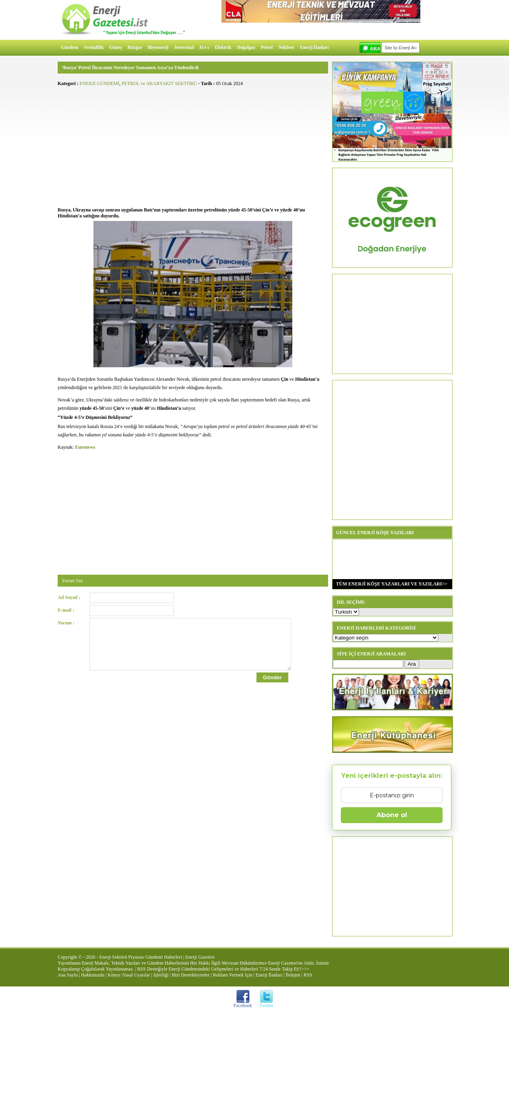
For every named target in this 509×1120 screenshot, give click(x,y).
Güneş (115, 47)
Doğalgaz (246, 47)
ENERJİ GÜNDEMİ (99, 83)
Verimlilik (94, 47)
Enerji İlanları (314, 47)
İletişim (293, 975)
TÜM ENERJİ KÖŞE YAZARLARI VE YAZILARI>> (389, 584)
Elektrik (223, 47)
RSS (307, 975)
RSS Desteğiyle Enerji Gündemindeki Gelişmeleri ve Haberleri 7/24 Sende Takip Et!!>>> (223, 969)
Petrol (267, 47)
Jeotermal (184, 47)
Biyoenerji (158, 47)
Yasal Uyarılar (136, 975)
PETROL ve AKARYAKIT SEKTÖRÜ (159, 83)
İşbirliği (161, 975)
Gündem (69, 47)
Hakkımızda (93, 975)
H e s (204, 47)
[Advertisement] (193, 145)
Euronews (85, 447)
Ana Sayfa (68, 975)
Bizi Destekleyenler (191, 975)
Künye (114, 975)
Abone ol (392, 815)
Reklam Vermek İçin (233, 975)
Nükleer (286, 47)
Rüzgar (135, 47)
